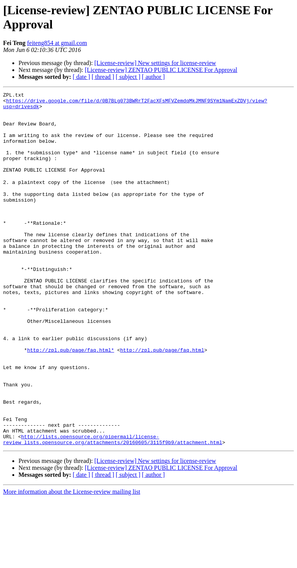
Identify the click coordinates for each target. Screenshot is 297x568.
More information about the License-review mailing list (71, 561)
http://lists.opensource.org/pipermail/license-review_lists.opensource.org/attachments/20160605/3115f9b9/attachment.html (112, 508)
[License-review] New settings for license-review (155, 63)
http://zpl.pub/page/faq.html (162, 401)
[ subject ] (128, 77)
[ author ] (153, 77)
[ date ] (81, 77)
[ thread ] (103, 77)
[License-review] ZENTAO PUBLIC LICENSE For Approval (161, 70)
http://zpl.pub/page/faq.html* (70, 401)
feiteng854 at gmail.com (57, 43)
